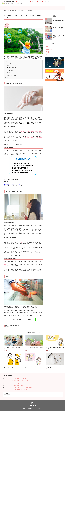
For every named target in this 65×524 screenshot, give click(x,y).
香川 (27, 387)
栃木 (15, 380)
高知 (31, 387)
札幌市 (5, 395)
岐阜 (12, 383)
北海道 (13, 378)
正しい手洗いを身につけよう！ (12, 64)
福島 (27, 378)
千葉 (22, 380)
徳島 (24, 387)
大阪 (17, 385)
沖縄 (30, 389)
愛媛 (29, 387)
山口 (22, 387)
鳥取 (12, 387)
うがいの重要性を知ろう (12, 72)
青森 (15, 378)
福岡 (12, 389)
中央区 (9, 395)
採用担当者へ (40, 408)
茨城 (12, 380)
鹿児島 (27, 389)
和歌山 (25, 385)
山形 (25, 378)
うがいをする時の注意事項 (12, 75)
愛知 (17, 383)
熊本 (19, 389)
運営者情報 (24, 408)
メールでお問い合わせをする (18, 319)
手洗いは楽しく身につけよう (13, 69)
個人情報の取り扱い (30, 408)
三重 (19, 383)
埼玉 (19, 380)
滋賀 (12, 385)
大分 (22, 389)
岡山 (17, 387)
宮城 (20, 378)
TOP (5, 10)
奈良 (22, 385)
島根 (15, 387)
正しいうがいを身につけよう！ (12, 70)
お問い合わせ (35, 408)
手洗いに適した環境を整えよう (13, 67)
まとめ (7, 77)
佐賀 (15, 389)
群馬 (17, 380)
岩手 (18, 378)
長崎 (17, 389)
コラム (8, 10)
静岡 (15, 383)
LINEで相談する (31, 319)
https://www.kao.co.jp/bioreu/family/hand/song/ (13, 184)
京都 (15, 385)
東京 (24, 380)
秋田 (23, 378)
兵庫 (19, 385)
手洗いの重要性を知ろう (12, 65)
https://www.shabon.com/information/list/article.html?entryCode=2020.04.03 (18, 186)
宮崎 (24, 389)
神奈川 (27, 380)
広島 (19, 387)
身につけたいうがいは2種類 (13, 74)
